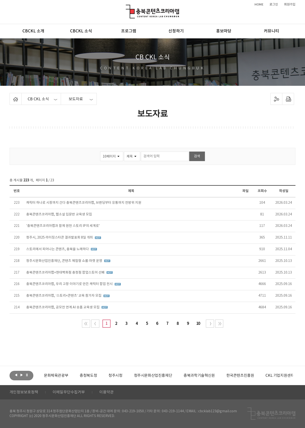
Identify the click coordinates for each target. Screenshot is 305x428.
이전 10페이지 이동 (95, 324)
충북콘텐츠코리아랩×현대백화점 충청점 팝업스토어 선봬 (65, 273)
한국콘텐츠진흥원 (240, 375)
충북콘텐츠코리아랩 (127, 7)
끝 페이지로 (219, 324)
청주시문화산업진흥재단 (153, 375)
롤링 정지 (27, 375)
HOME (259, 4)
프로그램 (128, 31)
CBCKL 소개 (33, 31)
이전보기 (16, 375)
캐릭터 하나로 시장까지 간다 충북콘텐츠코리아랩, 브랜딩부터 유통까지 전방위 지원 (83, 203)
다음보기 (21, 375)
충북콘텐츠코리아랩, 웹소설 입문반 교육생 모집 (59, 214)
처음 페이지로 (86, 324)
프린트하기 (288, 98)
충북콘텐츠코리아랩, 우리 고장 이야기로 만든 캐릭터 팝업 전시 (69, 284)
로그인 (273, 4)
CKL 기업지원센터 (279, 375)
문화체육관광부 (56, 375)
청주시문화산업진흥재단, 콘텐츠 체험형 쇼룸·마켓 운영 (64, 261)
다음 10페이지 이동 (210, 324)
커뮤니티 (271, 31)
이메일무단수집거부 (69, 392)
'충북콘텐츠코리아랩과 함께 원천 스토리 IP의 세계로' (63, 226)
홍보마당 (223, 31)
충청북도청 (88, 375)
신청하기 (176, 31)
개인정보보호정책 (24, 392)
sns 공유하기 (276, 98)
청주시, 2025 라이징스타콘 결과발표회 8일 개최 (60, 237)
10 (198, 323)
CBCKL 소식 (81, 31)
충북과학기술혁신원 (199, 375)
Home (11, 95)
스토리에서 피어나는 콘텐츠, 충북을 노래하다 (58, 249)
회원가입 (289, 4)
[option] (56, 375)
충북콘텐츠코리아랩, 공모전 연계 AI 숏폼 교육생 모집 (63, 307)
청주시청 (115, 375)
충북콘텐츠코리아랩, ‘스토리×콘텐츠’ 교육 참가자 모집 (64, 296)
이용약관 (106, 392)
